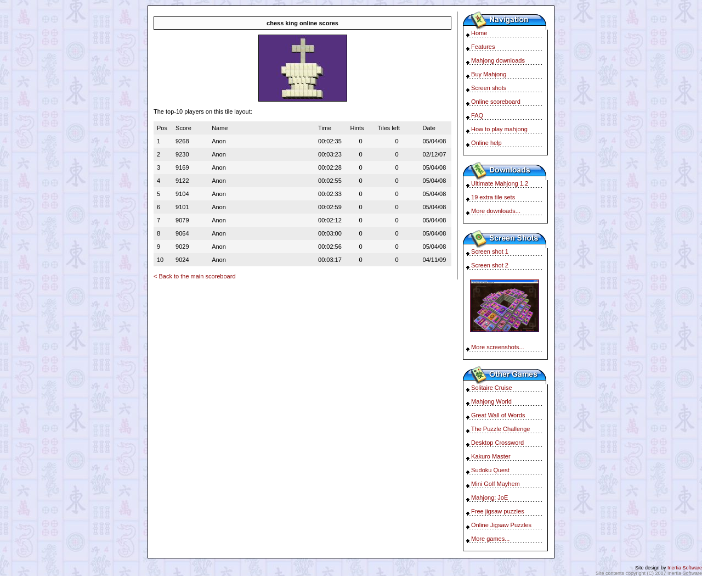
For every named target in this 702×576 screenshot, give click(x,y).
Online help (486, 142)
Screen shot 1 (489, 251)
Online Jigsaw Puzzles (501, 525)
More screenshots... (497, 347)
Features (483, 46)
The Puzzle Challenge (500, 429)
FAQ (477, 115)
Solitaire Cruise (491, 387)
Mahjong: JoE (489, 497)
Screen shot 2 (489, 265)
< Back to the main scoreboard (195, 276)
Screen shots (488, 88)
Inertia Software (684, 568)
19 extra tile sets (493, 197)
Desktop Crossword (497, 442)
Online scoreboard (495, 101)
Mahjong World (491, 401)
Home (479, 33)
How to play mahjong (499, 129)
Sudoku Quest (490, 470)
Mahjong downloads (498, 60)
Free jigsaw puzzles (497, 511)
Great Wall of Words (498, 415)
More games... (490, 538)
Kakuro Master (491, 456)
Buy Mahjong (488, 74)
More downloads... (495, 211)
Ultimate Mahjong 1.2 (499, 183)
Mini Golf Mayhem (495, 483)
